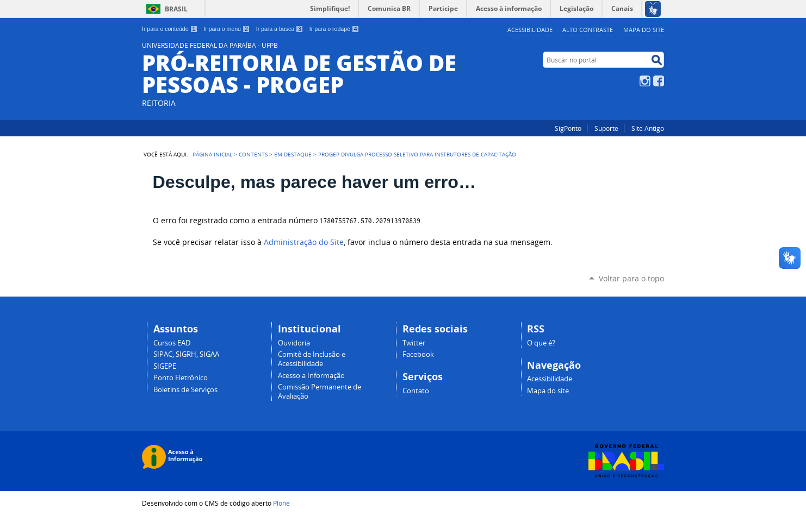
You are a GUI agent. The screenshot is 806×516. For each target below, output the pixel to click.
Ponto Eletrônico (180, 377)
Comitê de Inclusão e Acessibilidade (311, 359)
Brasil (176, 9)
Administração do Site (304, 242)
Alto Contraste (587, 30)
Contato (415, 390)
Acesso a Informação (311, 375)
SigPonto (568, 128)
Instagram (645, 80)
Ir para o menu (226, 29)
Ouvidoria (294, 343)
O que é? (541, 343)
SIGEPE (164, 366)
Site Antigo (647, 128)
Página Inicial (212, 154)
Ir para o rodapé (334, 29)
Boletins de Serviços (185, 389)
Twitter (413, 343)
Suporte (606, 128)
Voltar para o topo (631, 278)
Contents (253, 154)
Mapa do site (643, 30)
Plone (281, 503)
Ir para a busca (279, 29)
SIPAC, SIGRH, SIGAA (186, 354)
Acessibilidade (530, 30)
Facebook (658, 80)
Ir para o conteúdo (169, 29)
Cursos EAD (171, 343)
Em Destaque (293, 154)
